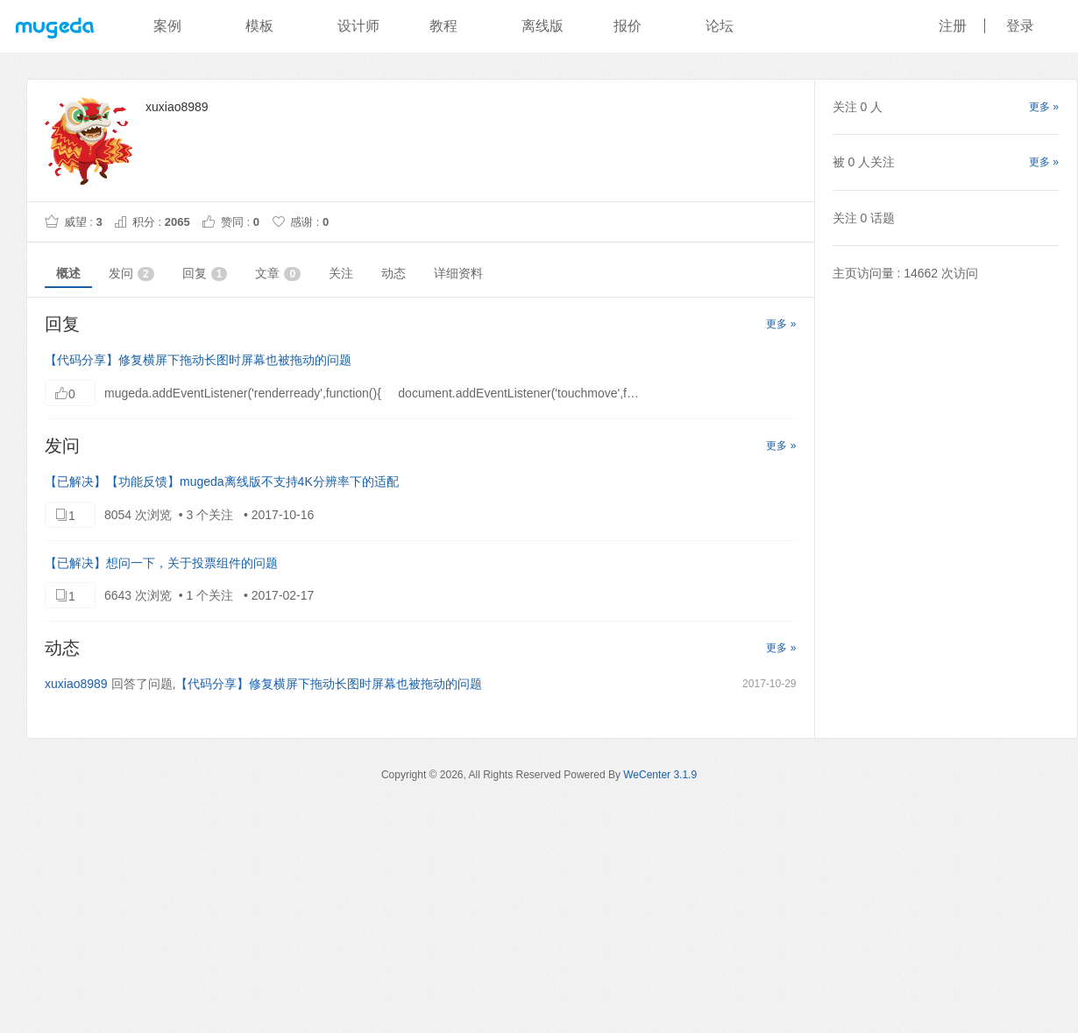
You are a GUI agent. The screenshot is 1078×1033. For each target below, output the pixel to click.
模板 (259, 25)
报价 (627, 25)
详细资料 (458, 273)
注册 (953, 25)
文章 (278, 273)
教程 (443, 25)
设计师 (358, 25)
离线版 (542, 25)
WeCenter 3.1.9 (660, 775)
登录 (1020, 25)
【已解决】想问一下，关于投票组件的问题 (161, 563)
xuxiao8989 (76, 684)
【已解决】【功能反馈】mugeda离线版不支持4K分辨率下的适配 (222, 481)
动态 (393, 273)
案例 (167, 25)
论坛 (720, 25)
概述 (68, 273)
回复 (205, 273)
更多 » (781, 324)
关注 (341, 273)
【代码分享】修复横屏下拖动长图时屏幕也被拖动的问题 (198, 360)
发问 (131, 273)
